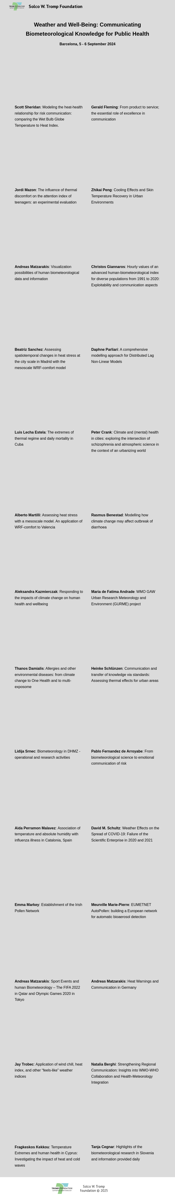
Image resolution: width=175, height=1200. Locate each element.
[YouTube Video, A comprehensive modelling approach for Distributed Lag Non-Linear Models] (125, 322)
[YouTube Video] (125, 801)
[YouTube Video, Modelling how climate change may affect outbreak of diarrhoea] (125, 488)
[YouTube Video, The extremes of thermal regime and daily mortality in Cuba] (49, 405)
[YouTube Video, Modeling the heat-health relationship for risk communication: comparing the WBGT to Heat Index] (49, 80)
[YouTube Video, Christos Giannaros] (125, 240)
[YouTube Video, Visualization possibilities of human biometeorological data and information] (49, 240)
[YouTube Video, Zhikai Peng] (125, 163)
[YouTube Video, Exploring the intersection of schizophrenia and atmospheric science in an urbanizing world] (125, 405)
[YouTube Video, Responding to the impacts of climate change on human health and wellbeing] (49, 565)
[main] (87, 33)
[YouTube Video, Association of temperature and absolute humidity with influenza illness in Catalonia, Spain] (49, 801)
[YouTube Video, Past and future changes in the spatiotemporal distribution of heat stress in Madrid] (49, 322)
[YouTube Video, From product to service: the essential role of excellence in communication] (125, 80)
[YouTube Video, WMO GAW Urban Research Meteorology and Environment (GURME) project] (125, 565)
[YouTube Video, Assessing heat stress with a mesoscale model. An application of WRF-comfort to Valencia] (49, 488)
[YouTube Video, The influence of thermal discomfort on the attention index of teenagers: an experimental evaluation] (49, 163)
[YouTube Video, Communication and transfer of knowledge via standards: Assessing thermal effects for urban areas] (125, 641)
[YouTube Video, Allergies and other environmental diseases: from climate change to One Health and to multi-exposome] (49, 641)
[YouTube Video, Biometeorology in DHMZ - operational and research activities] (49, 724)
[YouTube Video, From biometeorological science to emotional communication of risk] (125, 724)
